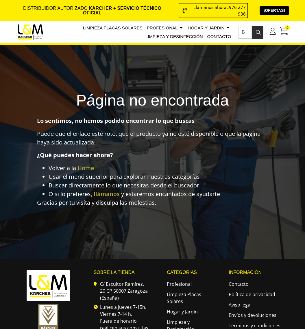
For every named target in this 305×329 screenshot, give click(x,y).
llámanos (107, 194)
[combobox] (245, 32)
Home (85, 168)
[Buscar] (257, 32)
